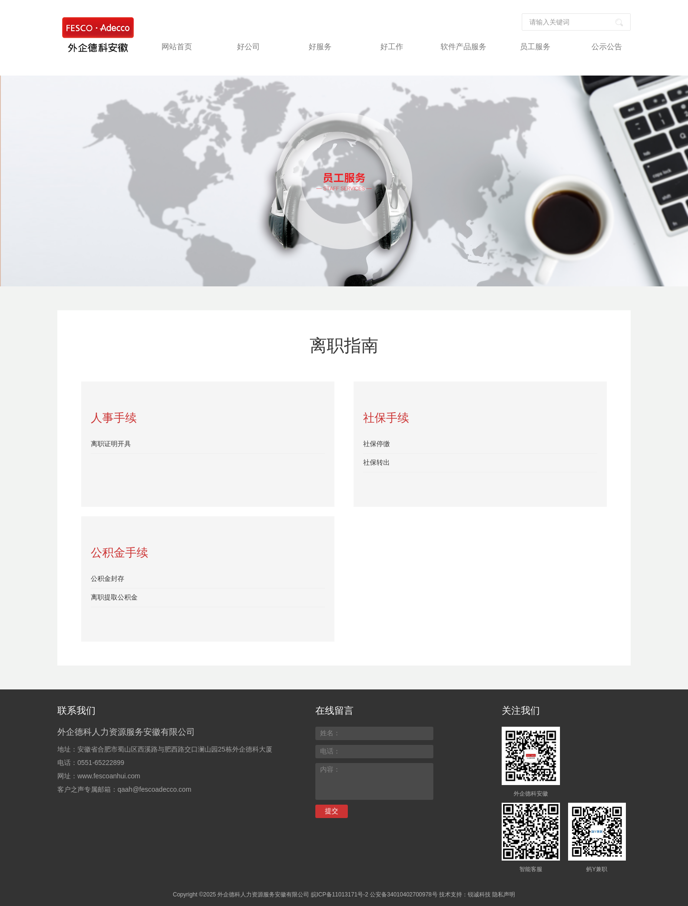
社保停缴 (376, 444)
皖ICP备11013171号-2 (339, 894)
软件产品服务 (463, 47)
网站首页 (176, 47)
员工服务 (535, 47)
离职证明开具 (111, 444)
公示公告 (606, 47)
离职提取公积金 (114, 597)
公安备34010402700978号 (403, 894)
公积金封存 (107, 578)
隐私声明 (503, 894)
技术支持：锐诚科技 (465, 894)
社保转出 (376, 462)
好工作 (391, 47)
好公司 (248, 47)
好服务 (320, 47)
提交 (331, 811)
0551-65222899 (100, 762)
